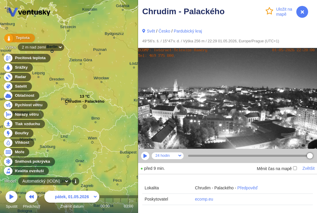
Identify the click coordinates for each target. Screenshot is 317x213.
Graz (79, 162)
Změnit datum (71, 200)
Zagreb (87, 186)
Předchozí (31, 200)
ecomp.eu (204, 199)
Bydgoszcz (114, 34)
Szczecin (68, 28)
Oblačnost (21, 95)
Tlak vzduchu (24, 124)
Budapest (128, 153)
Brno (95, 119)
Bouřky (18, 133)
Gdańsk (123, 7)
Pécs (117, 181)
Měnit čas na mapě (277, 168)
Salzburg (47, 147)
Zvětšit (309, 168)
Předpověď (247, 187)
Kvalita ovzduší (26, 171)
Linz (64, 137)
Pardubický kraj (188, 31)
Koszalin (89, 10)
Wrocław (101, 79)
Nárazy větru (23, 114)
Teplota (18, 38)
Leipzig (38, 74)
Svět (151, 31)
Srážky (18, 67)
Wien (92, 139)
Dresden (56, 80)
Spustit (11, 200)
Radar (17, 77)
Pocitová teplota (27, 58)
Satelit (17, 86)
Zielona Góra (80, 61)
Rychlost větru (25, 105)
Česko (164, 31)
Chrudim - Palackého (85, 102)
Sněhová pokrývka (29, 161)
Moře (16, 152)
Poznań (100, 50)
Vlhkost (18, 142)
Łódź (134, 64)
